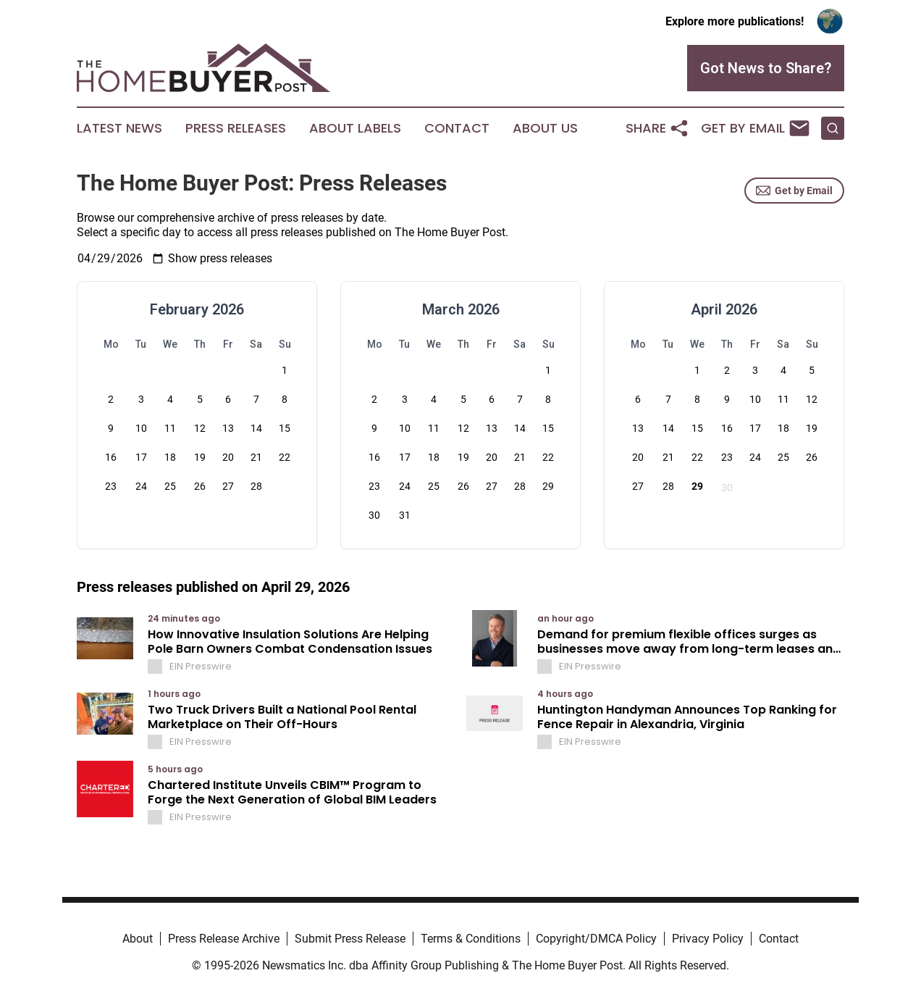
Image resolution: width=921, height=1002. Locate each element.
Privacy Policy (708, 938)
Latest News (119, 128)
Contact (456, 128)
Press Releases (235, 128)
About (137, 938)
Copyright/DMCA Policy (596, 938)
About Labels (355, 128)
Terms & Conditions (471, 938)
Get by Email (794, 190)
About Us (545, 128)
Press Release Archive (223, 938)
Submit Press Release (350, 938)
